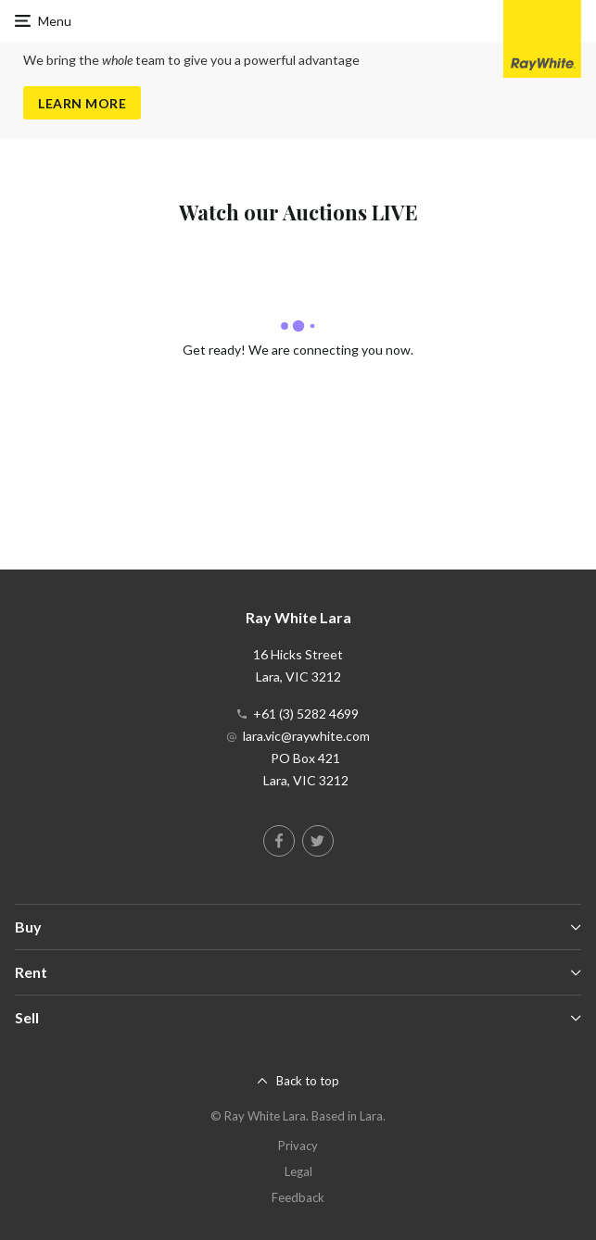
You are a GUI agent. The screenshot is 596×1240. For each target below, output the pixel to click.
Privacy (298, 1145)
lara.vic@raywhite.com (306, 736)
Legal (298, 1171)
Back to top (307, 1080)
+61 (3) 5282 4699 (306, 713)
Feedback (298, 1197)
